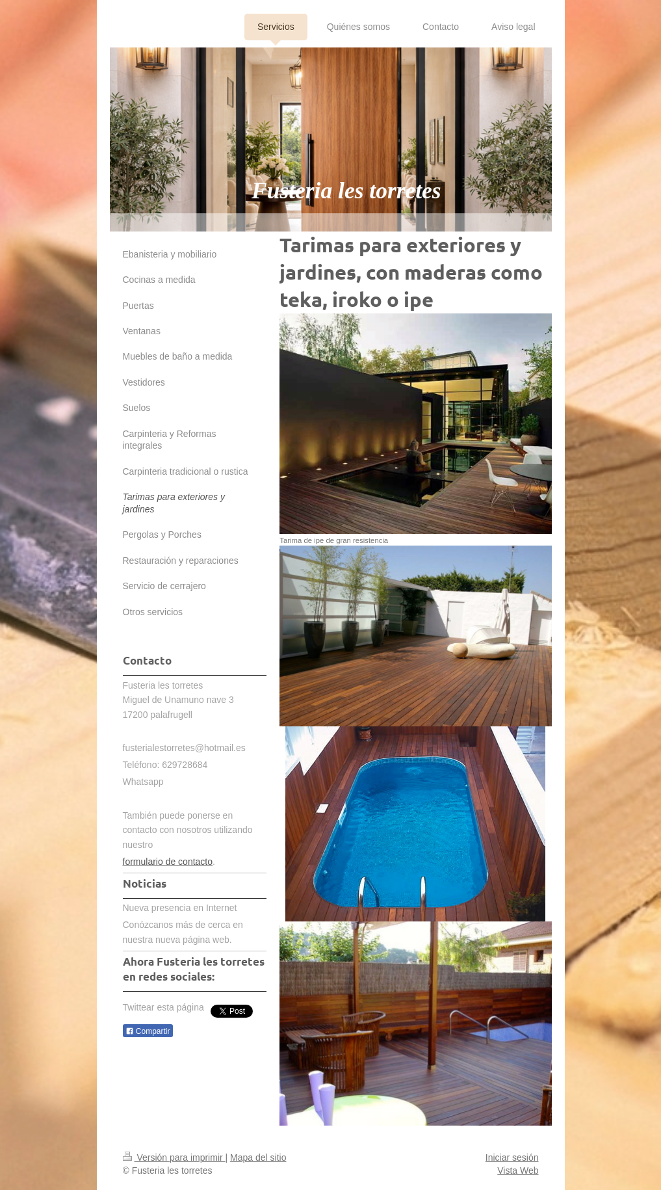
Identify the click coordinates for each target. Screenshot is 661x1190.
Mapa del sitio (258, 1157)
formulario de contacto (168, 861)
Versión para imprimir (174, 1157)
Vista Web (517, 1170)
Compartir (147, 1031)
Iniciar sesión (512, 1157)
